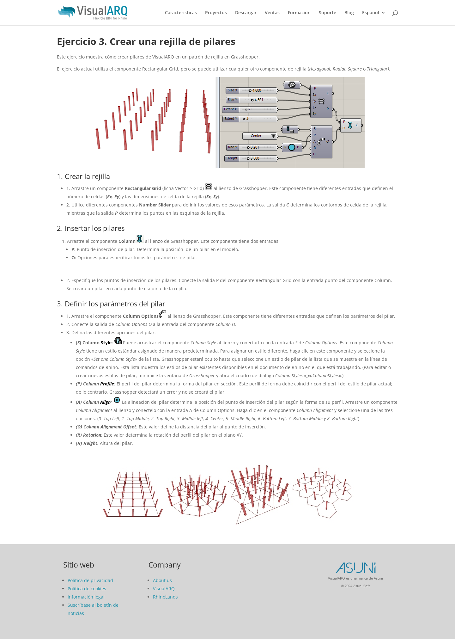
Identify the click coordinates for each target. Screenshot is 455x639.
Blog (349, 12)
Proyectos (216, 12)
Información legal (86, 597)
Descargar (246, 12)
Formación (299, 12)
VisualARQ (164, 589)
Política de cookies (87, 589)
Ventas (272, 12)
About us (162, 580)
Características (181, 12)
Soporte (327, 12)
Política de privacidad (90, 580)
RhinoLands (165, 597)
